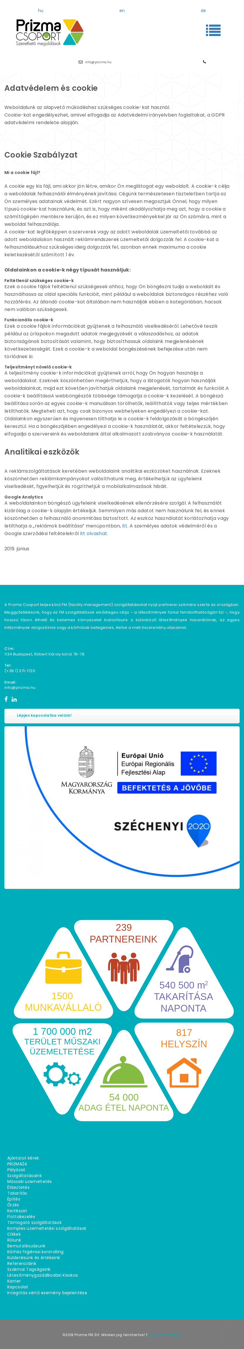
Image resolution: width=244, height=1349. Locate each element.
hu (41, 10)
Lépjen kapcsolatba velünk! (44, 715)
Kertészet (17, 1211)
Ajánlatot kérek (23, 1158)
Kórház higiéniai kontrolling (35, 1252)
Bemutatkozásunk (26, 1246)
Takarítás (17, 1193)
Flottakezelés (21, 1217)
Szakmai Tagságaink (28, 1269)
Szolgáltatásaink (24, 1176)
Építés (13, 1199)
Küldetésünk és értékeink (33, 1258)
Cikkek (14, 1234)
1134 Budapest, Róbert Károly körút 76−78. (44, 654)
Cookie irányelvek (164, 1334)
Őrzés (13, 1205)
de (203, 10)
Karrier (14, 1281)
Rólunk (14, 1240)
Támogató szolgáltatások (34, 1222)
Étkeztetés (18, 1187)
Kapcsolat (17, 1287)
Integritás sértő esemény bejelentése (47, 1293)
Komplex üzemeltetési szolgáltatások (47, 1228)
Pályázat (16, 1170)
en (122, 10)
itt (125, 525)
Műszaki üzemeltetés (29, 1181)
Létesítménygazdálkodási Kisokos (42, 1275)
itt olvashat (93, 533)
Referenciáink (21, 1263)
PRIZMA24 (17, 1164)
